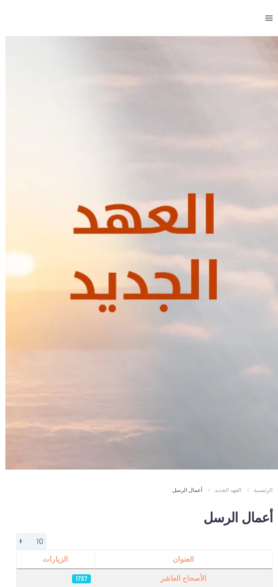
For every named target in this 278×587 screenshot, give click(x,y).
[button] (263, 18)
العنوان (178, 559)
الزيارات (50, 559)
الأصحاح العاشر (178, 578)
